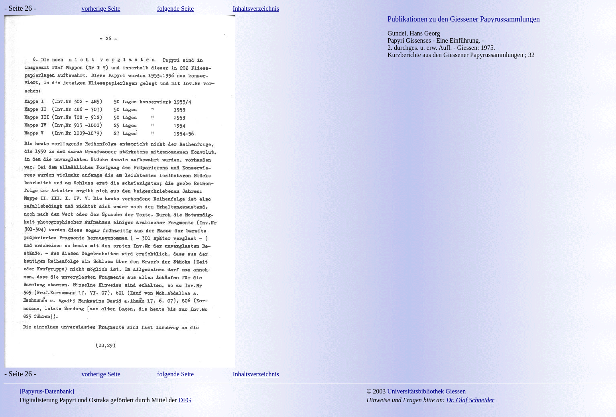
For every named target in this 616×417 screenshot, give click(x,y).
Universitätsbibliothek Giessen (426, 391)
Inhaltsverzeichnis (256, 8)
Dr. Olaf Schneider (470, 400)
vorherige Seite (100, 8)
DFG (184, 400)
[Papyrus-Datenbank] (47, 391)
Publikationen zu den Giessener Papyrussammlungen (464, 19)
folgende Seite (175, 8)
